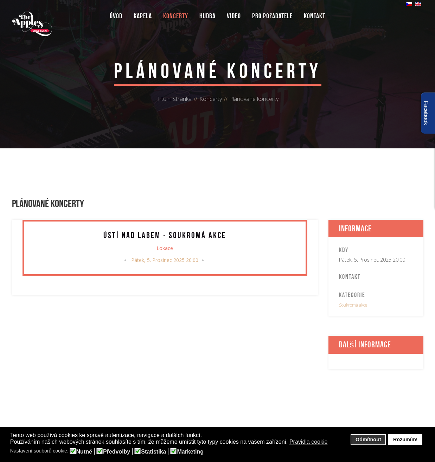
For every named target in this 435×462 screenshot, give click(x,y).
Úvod (116, 16)
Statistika (153, 452)
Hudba (207, 16)
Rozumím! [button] (405, 439)
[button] (332, 442)
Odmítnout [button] (368, 439)
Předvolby (116, 452)
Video (234, 16)
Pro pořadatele (272, 16)
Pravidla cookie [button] (308, 442)
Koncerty (175, 16)
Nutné (84, 452)
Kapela (143, 16)
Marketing (190, 452)
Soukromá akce (353, 305)
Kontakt (314, 16)
